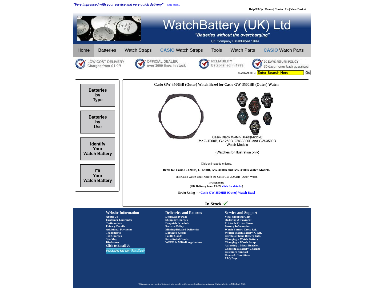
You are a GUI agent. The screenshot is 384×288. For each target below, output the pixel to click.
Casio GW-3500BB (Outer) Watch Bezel (228, 192)
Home (84, 50)
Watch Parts (243, 50)
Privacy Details (115, 226)
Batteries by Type (98, 95)
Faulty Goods (173, 235)
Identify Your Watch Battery (97, 149)
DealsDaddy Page (176, 216)
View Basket (298, 9)
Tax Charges (114, 235)
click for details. (232, 186)
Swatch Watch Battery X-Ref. (243, 232)
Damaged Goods (175, 232)
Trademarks (113, 232)
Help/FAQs (256, 9)
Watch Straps (138, 50)
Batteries (107, 50)
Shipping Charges (176, 219)
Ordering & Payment (238, 219)
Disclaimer (112, 242)
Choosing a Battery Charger (242, 248)
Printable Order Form (239, 223)
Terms (269, 9)
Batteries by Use (98, 122)
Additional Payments (119, 229)
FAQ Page (231, 258)
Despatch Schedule (177, 223)
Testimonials (114, 223)
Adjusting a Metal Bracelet (242, 245)
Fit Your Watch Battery (97, 176)
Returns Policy (174, 226)
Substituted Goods (177, 239)
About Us (112, 216)
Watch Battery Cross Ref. (241, 229)
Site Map (111, 239)
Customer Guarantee (119, 219)
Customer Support (236, 251)
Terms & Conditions (237, 255)
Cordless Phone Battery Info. (243, 235)
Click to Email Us (118, 246)
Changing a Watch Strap (240, 242)
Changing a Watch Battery (241, 239)
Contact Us (282, 9)
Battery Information (237, 226)
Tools (216, 50)
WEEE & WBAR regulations (183, 242)
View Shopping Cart (237, 216)
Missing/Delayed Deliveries (182, 229)
